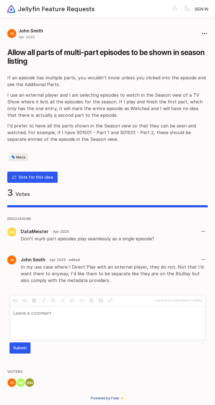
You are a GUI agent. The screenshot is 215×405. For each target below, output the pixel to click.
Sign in (201, 9)
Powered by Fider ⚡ (107, 398)
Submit (20, 347)
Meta (18, 157)
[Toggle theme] (187, 9)
